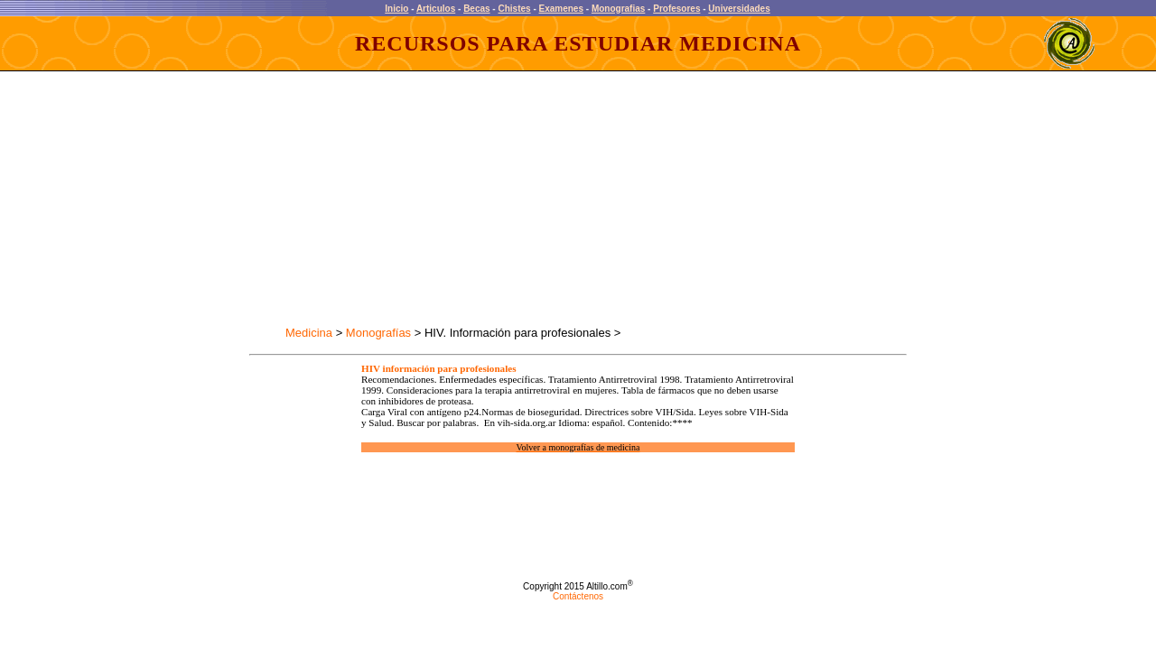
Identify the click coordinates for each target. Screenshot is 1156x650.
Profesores (676, 9)
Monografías (378, 332)
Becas (476, 9)
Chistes (514, 9)
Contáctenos (578, 596)
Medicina (308, 332)
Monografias (618, 9)
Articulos (435, 9)
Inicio (396, 9)
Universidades (738, 9)
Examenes (561, 9)
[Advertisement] (410, 198)
